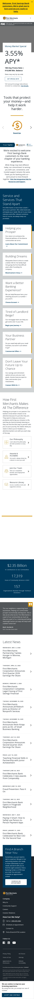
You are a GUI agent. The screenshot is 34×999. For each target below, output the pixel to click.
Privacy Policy (7, 954)
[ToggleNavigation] (30, 18)
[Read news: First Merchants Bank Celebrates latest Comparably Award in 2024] (17, 834)
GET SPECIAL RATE (13, 79)
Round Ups (17, 133)
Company (6, 899)
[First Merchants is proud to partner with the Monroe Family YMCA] (17, 652)
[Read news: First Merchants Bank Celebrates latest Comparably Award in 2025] (17, 774)
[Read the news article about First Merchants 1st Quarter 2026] (17, 670)
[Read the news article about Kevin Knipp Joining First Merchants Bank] (17, 724)
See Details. (25, 86)
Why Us (5, 902)
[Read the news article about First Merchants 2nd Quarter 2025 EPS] (17, 742)
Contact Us (9, 928)
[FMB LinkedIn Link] (9, 943)
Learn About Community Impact (17, 553)
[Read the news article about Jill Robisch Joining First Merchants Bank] (17, 706)
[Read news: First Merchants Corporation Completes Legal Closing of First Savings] (17, 688)
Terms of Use (7, 957)
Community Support (10, 906)
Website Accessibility (22, 962)
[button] (17, 246)
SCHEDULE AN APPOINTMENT (16, 882)
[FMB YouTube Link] (14, 943)
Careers (5, 909)
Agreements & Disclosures (7, 962)
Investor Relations (9, 913)
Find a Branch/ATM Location (15, 932)
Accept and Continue (12, 995)
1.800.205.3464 (16, 921)
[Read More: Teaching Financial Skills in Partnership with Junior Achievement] (17, 759)
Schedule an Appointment (14, 925)
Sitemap (21, 957)
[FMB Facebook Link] (4, 943)
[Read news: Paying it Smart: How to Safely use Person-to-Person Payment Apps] (17, 819)
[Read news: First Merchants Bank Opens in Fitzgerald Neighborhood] (17, 803)
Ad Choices (22, 954)
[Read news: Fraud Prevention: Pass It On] (17, 789)
